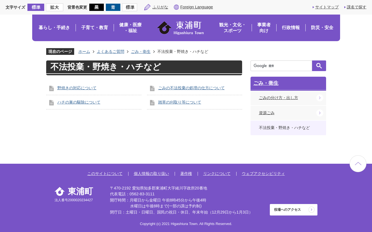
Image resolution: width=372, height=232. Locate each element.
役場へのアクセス (287, 210)
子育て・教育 (94, 27)
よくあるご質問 (110, 51)
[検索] (283, 66)
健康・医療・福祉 (130, 27)
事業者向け (264, 27)
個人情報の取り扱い (151, 173)
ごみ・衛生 (141, 51)
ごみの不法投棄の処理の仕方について (191, 88)
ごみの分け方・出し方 (278, 97)
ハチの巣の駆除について (78, 102)
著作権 (186, 173)
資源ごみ (267, 113)
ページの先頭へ (358, 163)
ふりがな (160, 7)
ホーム (84, 51)
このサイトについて (105, 173)
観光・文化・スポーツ (232, 27)
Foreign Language (196, 7)
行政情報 (291, 27)
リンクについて (217, 173)
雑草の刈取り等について (179, 102)
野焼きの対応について (77, 88)
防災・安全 (322, 27)
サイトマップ (327, 7)
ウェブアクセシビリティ (263, 173)
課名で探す (356, 7)
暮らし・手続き (54, 27)
